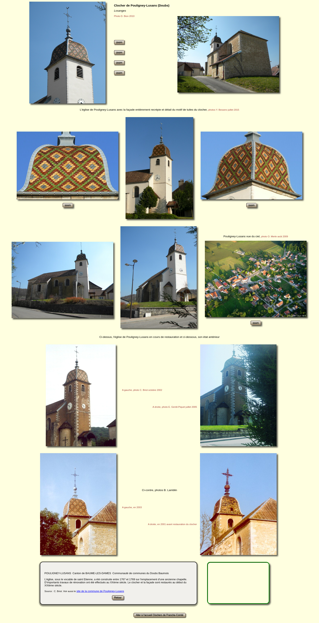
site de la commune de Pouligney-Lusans (100, 591)
